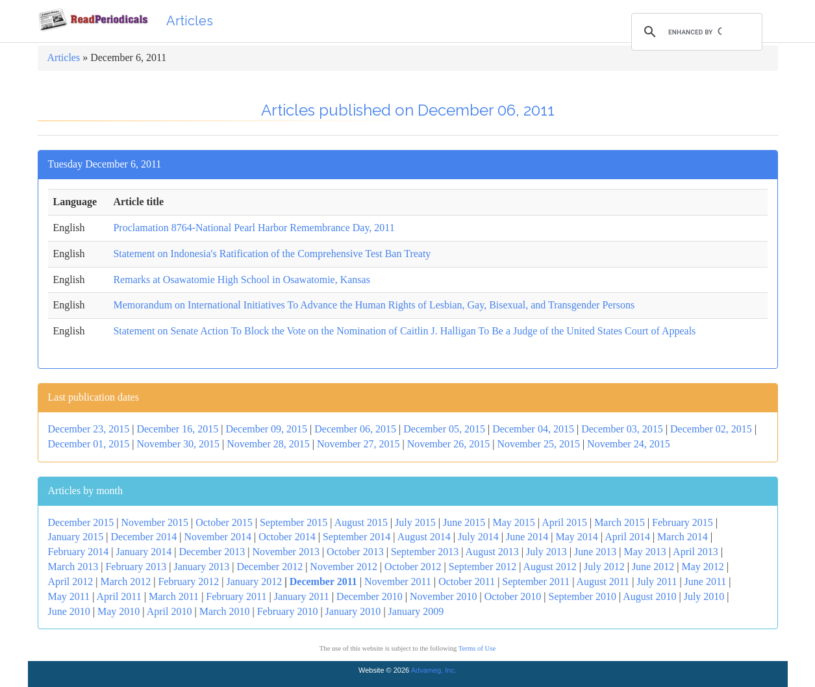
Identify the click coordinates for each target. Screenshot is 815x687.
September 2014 (356, 536)
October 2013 (355, 551)
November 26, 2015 (448, 443)
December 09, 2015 (266, 428)
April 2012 (71, 581)
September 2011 (536, 581)
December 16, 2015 (177, 428)
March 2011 (174, 596)
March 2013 (73, 566)
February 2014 (78, 551)
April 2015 (564, 522)
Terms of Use (476, 648)
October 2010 (513, 596)
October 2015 (224, 522)
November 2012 (343, 566)
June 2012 (653, 566)
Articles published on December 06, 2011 (408, 110)
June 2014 (527, 536)
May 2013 (644, 551)
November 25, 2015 (538, 443)
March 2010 (224, 611)
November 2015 (154, 522)
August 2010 (649, 596)
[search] (694, 32)
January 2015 (76, 536)
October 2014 (287, 536)
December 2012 (269, 566)
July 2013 (546, 551)
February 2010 (287, 611)
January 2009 (416, 611)
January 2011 (301, 596)
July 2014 (478, 536)
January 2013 (201, 566)
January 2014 (143, 551)
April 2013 (695, 551)
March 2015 (619, 522)
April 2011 (119, 596)
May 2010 (118, 611)
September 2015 (293, 522)
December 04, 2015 (533, 428)
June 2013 (595, 551)
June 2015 (464, 522)
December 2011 (323, 581)
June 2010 (69, 611)
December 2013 (212, 551)
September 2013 (424, 551)
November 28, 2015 (268, 443)
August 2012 (550, 566)
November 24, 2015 (628, 443)
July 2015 (415, 522)
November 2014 (217, 536)
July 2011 (656, 581)
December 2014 (143, 536)
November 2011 (397, 581)
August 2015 (361, 522)
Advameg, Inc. (434, 670)
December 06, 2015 (355, 428)
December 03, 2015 (622, 428)
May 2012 (702, 566)
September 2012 (482, 566)
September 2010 (582, 596)
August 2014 (424, 536)
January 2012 (254, 581)
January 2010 (353, 611)
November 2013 (286, 551)
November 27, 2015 (358, 443)
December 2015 (81, 522)
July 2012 (604, 566)
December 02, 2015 (711, 428)
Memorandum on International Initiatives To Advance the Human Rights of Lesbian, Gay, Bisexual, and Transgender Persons (373, 304)
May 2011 (69, 596)
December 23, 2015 (89, 428)
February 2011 (236, 596)
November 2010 (443, 596)
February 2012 (188, 581)
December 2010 (369, 596)
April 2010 (169, 611)
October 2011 (466, 581)
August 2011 (602, 581)
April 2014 (627, 536)
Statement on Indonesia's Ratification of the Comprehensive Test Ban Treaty (272, 253)
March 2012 (125, 581)
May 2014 (576, 536)
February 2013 (135, 566)
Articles (189, 21)
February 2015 (682, 522)
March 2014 (682, 536)
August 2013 (492, 551)
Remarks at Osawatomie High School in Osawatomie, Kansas (241, 279)
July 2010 (704, 596)
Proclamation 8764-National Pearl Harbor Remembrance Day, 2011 (253, 227)
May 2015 (514, 522)
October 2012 (413, 566)
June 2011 (705, 581)
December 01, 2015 (89, 443)
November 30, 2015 (177, 443)
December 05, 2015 (444, 428)
